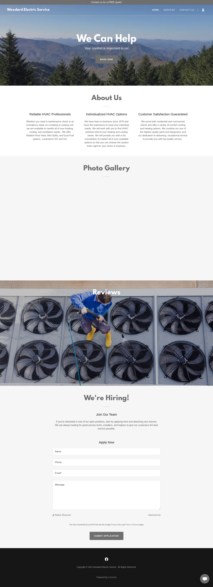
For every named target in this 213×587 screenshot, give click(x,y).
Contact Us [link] (187, 10)
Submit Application (106, 536)
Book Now (106, 59)
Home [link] (155, 10)
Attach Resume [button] (63, 515)
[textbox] (106, 451)
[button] (203, 10)
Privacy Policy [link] (116, 525)
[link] (28, 10)
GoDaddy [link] (112, 577)
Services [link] (169, 10)
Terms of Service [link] (132, 525)
